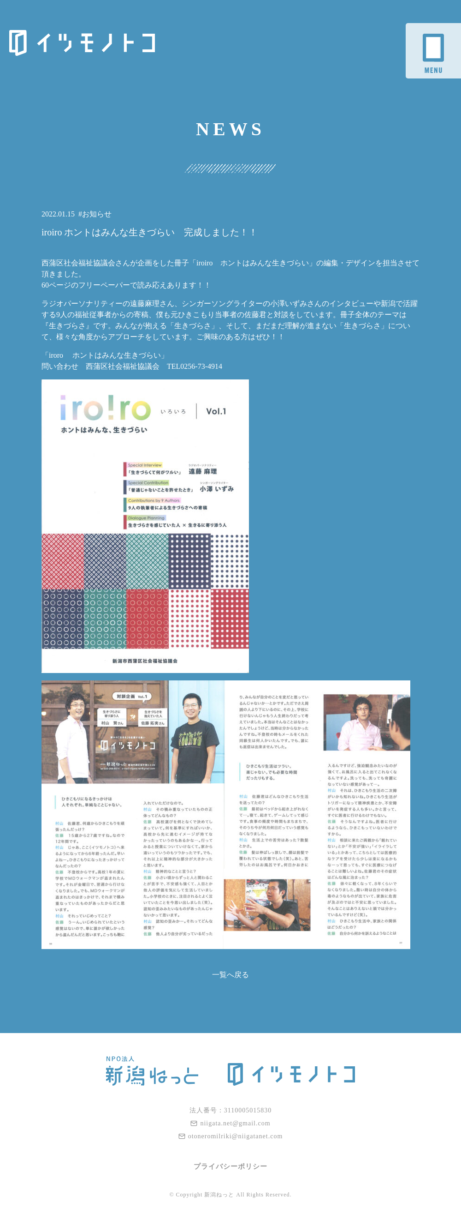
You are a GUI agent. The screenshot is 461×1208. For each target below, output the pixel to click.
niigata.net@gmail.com (230, 1123)
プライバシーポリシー (230, 1166)
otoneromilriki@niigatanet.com (230, 1136)
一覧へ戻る (230, 975)
